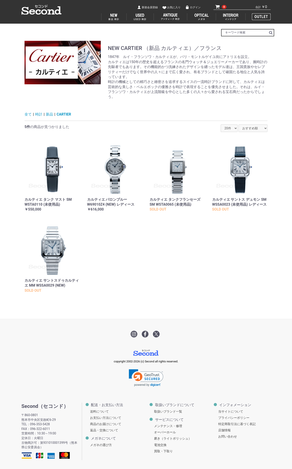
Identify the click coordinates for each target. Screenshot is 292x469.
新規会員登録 (150, 7)
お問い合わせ (227, 436)
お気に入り (174, 7)
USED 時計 (140, 17)
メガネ (201, 17)
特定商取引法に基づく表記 (237, 424)
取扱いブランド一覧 (168, 411)
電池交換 (160, 445)
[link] (146, 378)
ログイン (195, 7)
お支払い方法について (105, 418)
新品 (49, 114)
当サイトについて (230, 411)
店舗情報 (224, 430)
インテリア (231, 17)
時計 (38, 114)
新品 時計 (114, 17)
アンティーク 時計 (170, 17)
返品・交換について (104, 430)
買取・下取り (163, 451)
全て (28, 114)
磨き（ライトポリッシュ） (172, 438)
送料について (99, 411)
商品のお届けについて (105, 424)
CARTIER (64, 114)
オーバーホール (165, 432)
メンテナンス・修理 (168, 426)
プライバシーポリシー (233, 418)
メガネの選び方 (101, 445)
